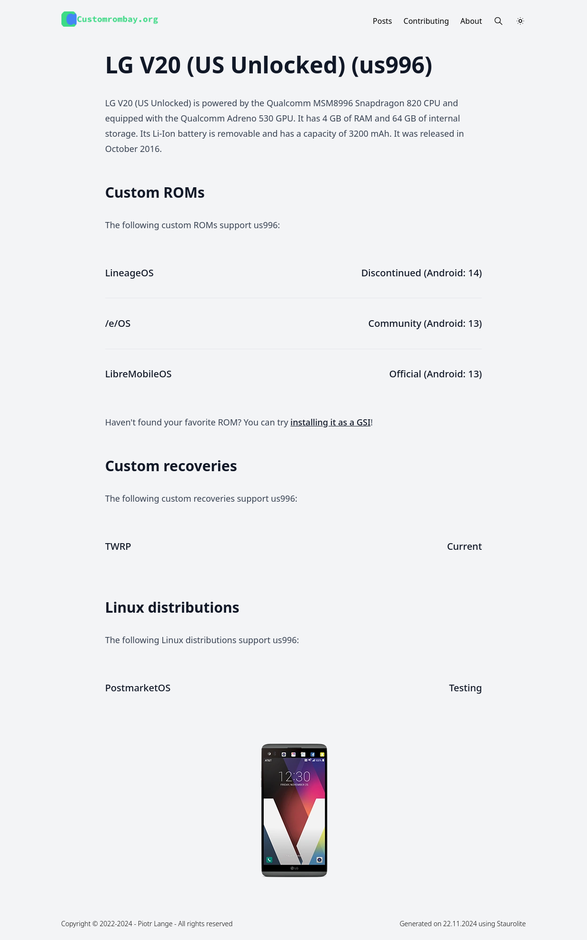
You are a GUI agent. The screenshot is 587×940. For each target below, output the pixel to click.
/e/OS (118, 323)
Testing (465, 687)
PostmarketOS (138, 687)
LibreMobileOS (138, 373)
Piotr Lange (155, 923)
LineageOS (129, 272)
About (471, 21)
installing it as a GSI (330, 422)
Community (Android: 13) (425, 323)
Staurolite (511, 923)
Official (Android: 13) (435, 373)
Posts (382, 21)
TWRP (118, 546)
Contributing (426, 21)
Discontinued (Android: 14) (421, 272)
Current (464, 546)
